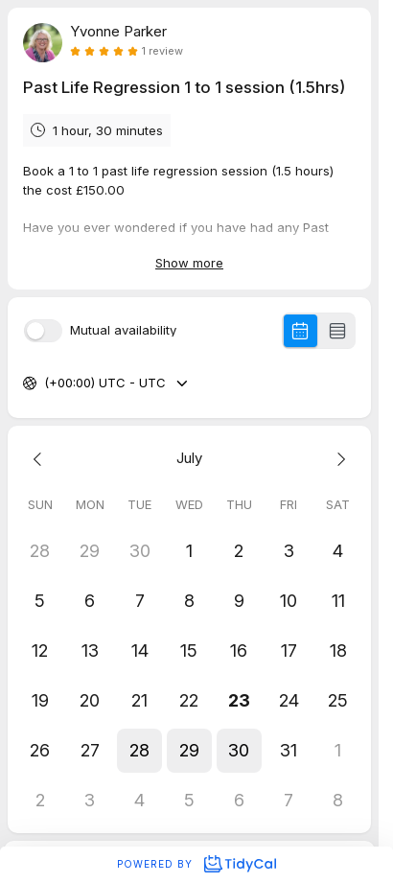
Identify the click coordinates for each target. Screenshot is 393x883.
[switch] (43, 330)
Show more (189, 262)
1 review (162, 51)
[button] (140, 751)
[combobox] (46, 383)
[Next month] (338, 458)
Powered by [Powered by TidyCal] (196, 864)
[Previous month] (40, 458)
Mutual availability (123, 330)
